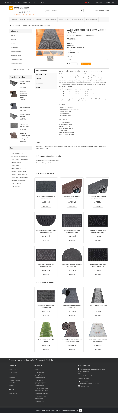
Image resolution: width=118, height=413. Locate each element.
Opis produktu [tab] (41, 70)
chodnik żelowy (25, 159)
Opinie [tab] (38, 79)
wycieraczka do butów (87, 146)
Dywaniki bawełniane (91, 19)
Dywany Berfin (39, 380)
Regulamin (12, 377)
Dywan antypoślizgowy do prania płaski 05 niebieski (98, 340)
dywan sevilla (22, 171)
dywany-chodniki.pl (14, 409)
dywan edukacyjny (22, 174)
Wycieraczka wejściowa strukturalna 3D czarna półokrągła (46, 231)
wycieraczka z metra (61, 146)
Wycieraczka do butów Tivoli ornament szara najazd (46, 265)
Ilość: (68, 64)
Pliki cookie (12, 383)
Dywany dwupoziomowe (41, 388)
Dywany (14, 19)
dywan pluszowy (15, 186)
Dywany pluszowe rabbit (41, 390)
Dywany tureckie (39, 372)
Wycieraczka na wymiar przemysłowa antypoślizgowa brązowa (72, 340)
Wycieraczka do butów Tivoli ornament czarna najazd (98, 231)
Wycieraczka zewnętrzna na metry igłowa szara (72, 306)
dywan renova (14, 177)
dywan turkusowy (16, 153)
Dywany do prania (39, 401)
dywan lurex (14, 174)
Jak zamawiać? (13, 375)
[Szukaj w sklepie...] (62, 10)
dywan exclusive (15, 159)
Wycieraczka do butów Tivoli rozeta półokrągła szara (72, 265)
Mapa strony (12, 385)
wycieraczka (39, 146)
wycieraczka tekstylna (100, 146)
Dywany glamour (39, 385)
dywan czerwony (16, 162)
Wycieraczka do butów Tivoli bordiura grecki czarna (98, 265)
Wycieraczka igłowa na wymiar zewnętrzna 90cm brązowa (72, 197)
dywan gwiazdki (25, 168)
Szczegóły (46, 206)
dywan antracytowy (16, 183)
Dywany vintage (39, 398)
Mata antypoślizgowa (77, 19)
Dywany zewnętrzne (40, 383)
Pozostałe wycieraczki (45, 173)
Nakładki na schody (64, 19)
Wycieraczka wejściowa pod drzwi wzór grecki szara (46, 197)
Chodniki (22, 19)
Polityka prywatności (14, 380)
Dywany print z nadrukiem (42, 393)
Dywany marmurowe (40, 396)
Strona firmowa (13, 393)
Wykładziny (30, 19)
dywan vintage (15, 165)
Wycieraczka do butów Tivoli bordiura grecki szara (72, 231)
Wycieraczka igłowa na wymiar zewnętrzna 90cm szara (97, 197)
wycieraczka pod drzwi (74, 146)
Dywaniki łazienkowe (50, 19)
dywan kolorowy (16, 168)
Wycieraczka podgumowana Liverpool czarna (46, 306)
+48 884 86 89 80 (102, 10)
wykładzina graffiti (23, 177)
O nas (10, 396)
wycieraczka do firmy (42, 148)
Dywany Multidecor (40, 377)
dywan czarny (24, 153)
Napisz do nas (85, 386)
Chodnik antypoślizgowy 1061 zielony (46, 340)
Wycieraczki (39, 19)
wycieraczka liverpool (50, 146)
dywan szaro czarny (23, 156)
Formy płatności (13, 372)
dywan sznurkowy (22, 180)
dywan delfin (14, 171)
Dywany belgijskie (39, 375)
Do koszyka (86, 64)
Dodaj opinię (90, 35)
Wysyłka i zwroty (13, 369)
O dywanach (38, 369)
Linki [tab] (38, 87)
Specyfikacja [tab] (41, 74)
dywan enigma (14, 156)
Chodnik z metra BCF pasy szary (98, 305)
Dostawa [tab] (39, 83)
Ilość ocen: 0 (80, 35)
